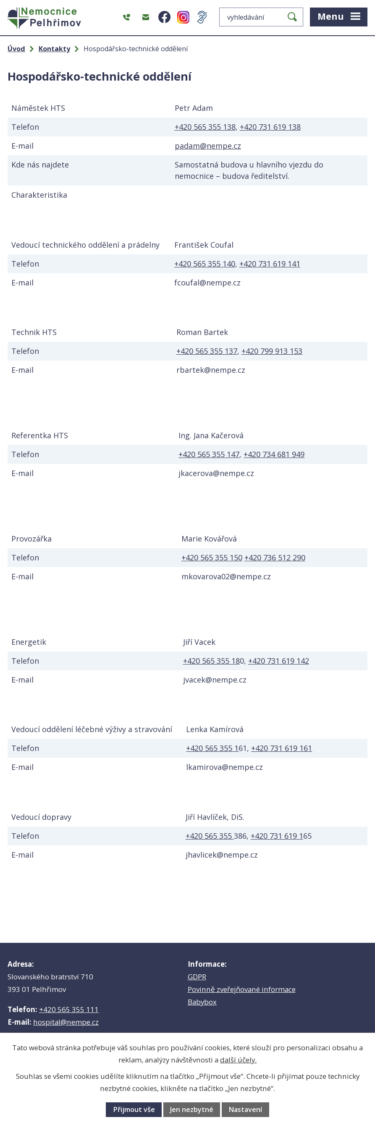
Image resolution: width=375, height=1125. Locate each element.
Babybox (202, 1002)
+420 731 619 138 (270, 127)
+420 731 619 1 (277, 836)
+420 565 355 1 (212, 748)
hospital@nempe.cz (66, 1022)
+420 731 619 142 (278, 661)
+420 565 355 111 (69, 1009)
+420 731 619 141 (269, 264)
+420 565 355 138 (205, 127)
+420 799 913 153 (271, 351)
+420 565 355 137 (206, 351)
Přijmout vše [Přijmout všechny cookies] (134, 1109)
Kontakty (54, 48)
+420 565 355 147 (208, 454)
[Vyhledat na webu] (261, 17)
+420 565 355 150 (211, 557)
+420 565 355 (210, 836)
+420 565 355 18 (211, 661)
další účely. (238, 1060)
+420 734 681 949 (274, 454)
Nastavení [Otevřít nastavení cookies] (245, 1109)
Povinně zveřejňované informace (242, 989)
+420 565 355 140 (204, 264)
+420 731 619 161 (281, 748)
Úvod (16, 48)
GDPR (197, 976)
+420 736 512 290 (274, 557)
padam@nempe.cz (208, 146)
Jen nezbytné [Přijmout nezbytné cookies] (191, 1109)
